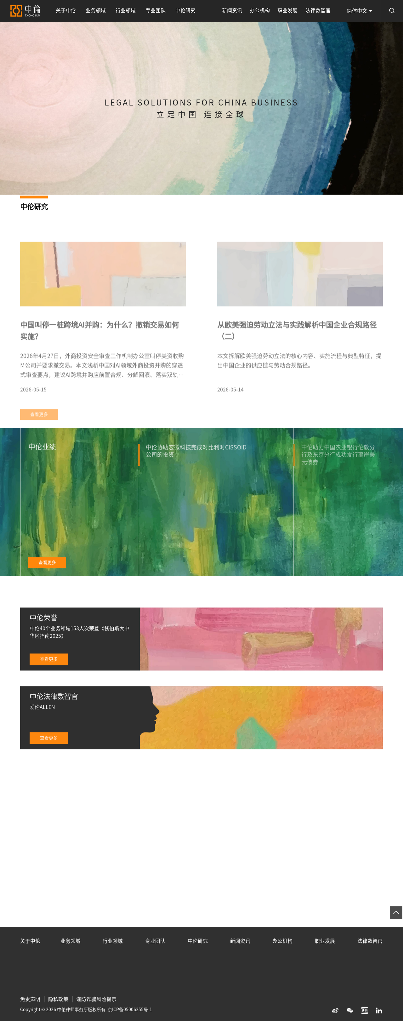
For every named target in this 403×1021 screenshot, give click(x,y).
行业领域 (122, 11)
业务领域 (94, 11)
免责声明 (30, 1008)
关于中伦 (65, 11)
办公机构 (263, 11)
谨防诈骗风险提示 (96, 1008)
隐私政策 (58, 1008)
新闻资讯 (237, 11)
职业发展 (290, 11)
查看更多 (47, 571)
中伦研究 (179, 11)
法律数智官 (318, 11)
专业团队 (151, 11)
